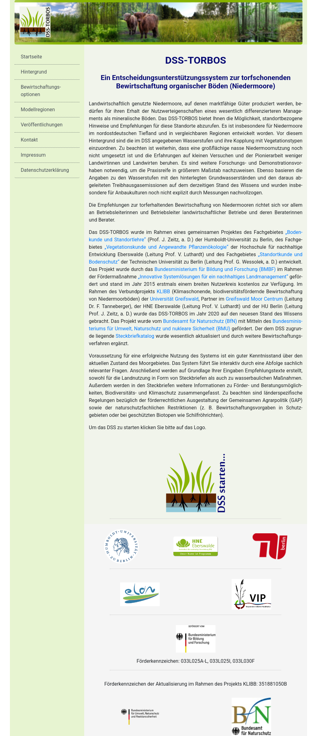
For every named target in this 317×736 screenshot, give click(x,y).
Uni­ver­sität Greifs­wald (174, 299)
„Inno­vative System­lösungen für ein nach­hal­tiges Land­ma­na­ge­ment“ (213, 277)
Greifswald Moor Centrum (254, 299)
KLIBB (163, 291)
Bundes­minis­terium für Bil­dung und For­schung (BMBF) (215, 269)
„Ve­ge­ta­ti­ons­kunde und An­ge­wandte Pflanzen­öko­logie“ (166, 247)
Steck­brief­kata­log (135, 336)
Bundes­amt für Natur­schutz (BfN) (200, 321)
